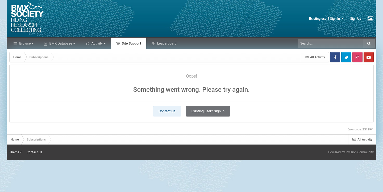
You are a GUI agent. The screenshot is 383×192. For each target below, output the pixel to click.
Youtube (369, 57)
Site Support (131, 43)
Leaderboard (166, 43)
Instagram (357, 57)
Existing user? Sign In (326, 19)
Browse (26, 43)
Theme (15, 152)
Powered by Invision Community (351, 152)
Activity (98, 43)
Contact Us (167, 111)
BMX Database (61, 43)
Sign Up (355, 19)
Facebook (335, 57)
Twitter (346, 57)
